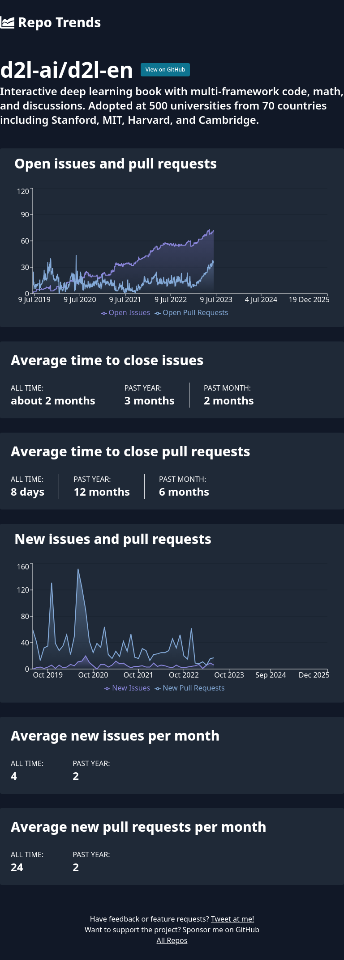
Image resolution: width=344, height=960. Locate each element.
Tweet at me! (232, 919)
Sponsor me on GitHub (221, 930)
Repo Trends (50, 22)
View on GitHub (165, 69)
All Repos (172, 940)
